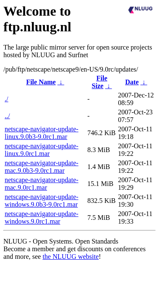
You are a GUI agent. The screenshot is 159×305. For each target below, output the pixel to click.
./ (6, 99)
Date (132, 82)
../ (7, 115)
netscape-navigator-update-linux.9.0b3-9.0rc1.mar (41, 132)
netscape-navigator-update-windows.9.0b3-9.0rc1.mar (41, 200)
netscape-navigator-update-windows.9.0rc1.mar (41, 217)
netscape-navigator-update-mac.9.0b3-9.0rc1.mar (41, 166)
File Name (41, 82)
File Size (99, 82)
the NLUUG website (70, 256)
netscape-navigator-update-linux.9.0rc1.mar (41, 149)
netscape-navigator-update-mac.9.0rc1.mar (41, 183)
